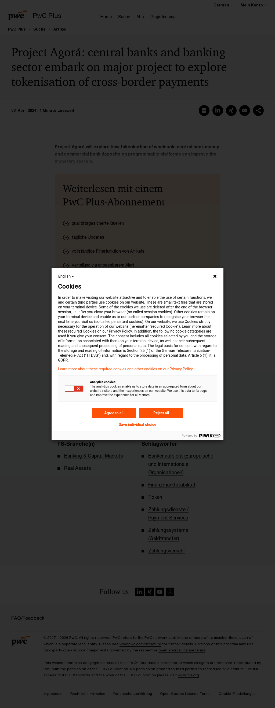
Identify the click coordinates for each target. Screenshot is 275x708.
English (66, 276)
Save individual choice (137, 424)
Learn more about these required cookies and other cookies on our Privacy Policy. (126, 369)
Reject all (161, 413)
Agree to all (114, 413)
